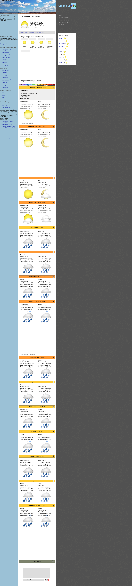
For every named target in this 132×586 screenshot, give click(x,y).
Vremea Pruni (4, 62)
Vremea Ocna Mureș (6, 84)
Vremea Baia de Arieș (6, 49)
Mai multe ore (25, 51)
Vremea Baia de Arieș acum (7, 121)
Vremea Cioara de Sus (6, 55)
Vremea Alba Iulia (5, 70)
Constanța (61, 46)
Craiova (60, 49)
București (61, 41)
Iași (59, 54)
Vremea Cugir (4, 82)
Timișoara (61, 62)
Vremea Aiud (4, 72)
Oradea (60, 57)
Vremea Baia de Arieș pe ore (8, 122)
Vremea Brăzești (5, 52)
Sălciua (3, 93)
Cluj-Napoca (61, 43)
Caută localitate (64, 17)
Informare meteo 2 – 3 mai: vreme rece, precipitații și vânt (32, 32)
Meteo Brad (4, 105)
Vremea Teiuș (4, 85)
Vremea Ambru (5, 50)
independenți (3, 114)
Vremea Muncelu (5, 60)
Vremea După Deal (6, 57)
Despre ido (3, 135)
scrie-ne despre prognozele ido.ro (33, 566)
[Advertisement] (37, 65)
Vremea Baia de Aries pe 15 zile (8, 127)
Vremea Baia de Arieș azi (7, 124)
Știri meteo (62, 19)
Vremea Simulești (5, 65)
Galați (60, 51)
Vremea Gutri (4, 59)
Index (60, 15)
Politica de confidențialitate (6, 138)
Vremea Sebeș (5, 75)
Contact (61, 24)
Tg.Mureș (61, 59)
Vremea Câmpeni (5, 80)
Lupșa (3, 92)
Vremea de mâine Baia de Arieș (8, 126)
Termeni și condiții (5, 136)
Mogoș (3, 98)
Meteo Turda (4, 103)
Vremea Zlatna (5, 87)
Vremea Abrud (5, 77)
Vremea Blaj (4, 74)
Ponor (3, 97)
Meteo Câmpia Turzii (6, 107)
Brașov (60, 38)
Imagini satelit (63, 22)
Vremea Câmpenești (6, 54)
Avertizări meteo (64, 20)
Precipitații (3, 44)
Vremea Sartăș (5, 64)
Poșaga (3, 95)
